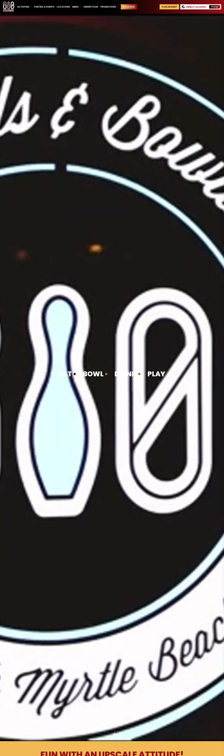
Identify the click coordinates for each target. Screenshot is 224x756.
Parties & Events (44, 6)
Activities (24, 6)
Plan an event (169, 6)
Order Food (90, 6)
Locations (63, 6)
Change (214, 7)
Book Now (129, 6)
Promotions (110, 6)
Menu (76, 6)
